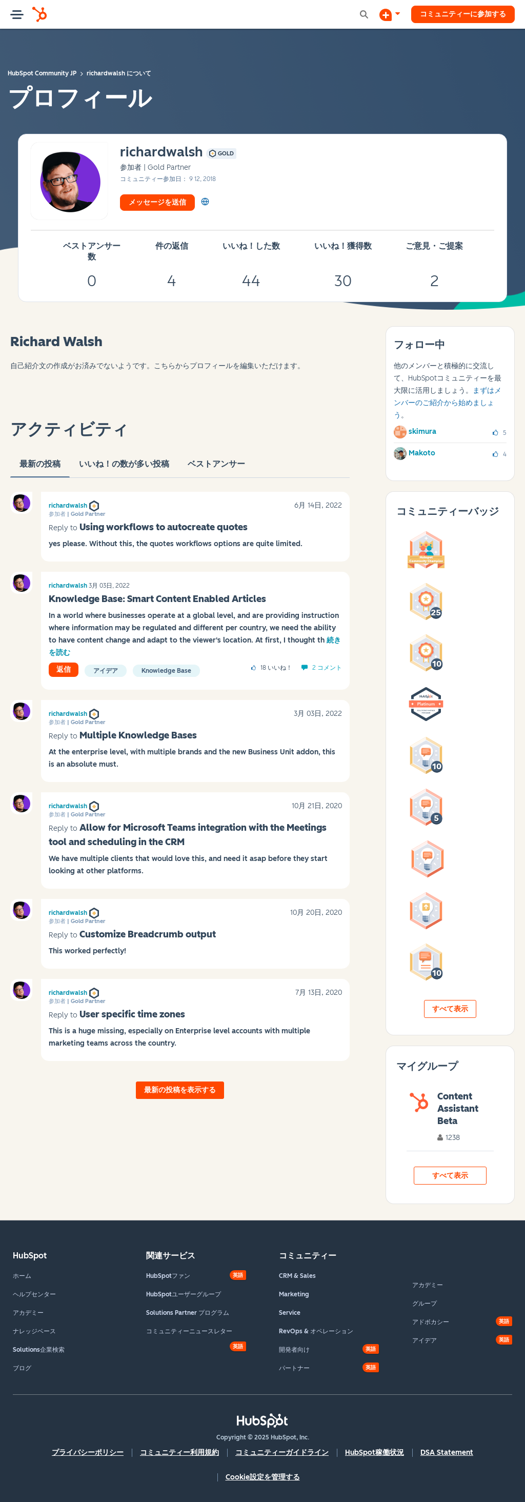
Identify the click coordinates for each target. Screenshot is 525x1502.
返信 (63, 669)
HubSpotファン (168, 1275)
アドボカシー (430, 1322)
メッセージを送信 (157, 202)
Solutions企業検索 (39, 1349)
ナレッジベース (34, 1331)
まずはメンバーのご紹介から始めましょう (447, 402)
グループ (424, 1303)
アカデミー (28, 1312)
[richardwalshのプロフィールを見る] (161, 152)
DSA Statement (446, 1452)
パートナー (294, 1368)
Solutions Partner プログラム (187, 1312)
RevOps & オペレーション (316, 1331)
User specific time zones (132, 1014)
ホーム (22, 1275)
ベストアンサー (216, 468)
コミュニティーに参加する (463, 14)
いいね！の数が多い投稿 (124, 468)
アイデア (105, 670)
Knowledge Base (166, 670)
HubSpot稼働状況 (374, 1452)
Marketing (294, 1294)
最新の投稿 (40, 468)
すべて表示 (450, 1009)
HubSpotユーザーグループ (183, 1294)
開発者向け (294, 1349)
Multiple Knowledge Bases (138, 735)
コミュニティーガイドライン (282, 1452)
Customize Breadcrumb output (147, 934)
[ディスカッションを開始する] (389, 14)
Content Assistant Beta (457, 1109)
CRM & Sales (297, 1275)
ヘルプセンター (34, 1294)
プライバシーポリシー (88, 1452)
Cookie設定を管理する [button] (263, 1477)
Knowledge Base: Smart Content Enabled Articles (157, 599)
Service (289, 1312)
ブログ (22, 1368)
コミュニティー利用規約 (179, 1452)
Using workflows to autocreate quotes (163, 527)
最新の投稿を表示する (180, 1090)
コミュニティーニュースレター (189, 1331)
